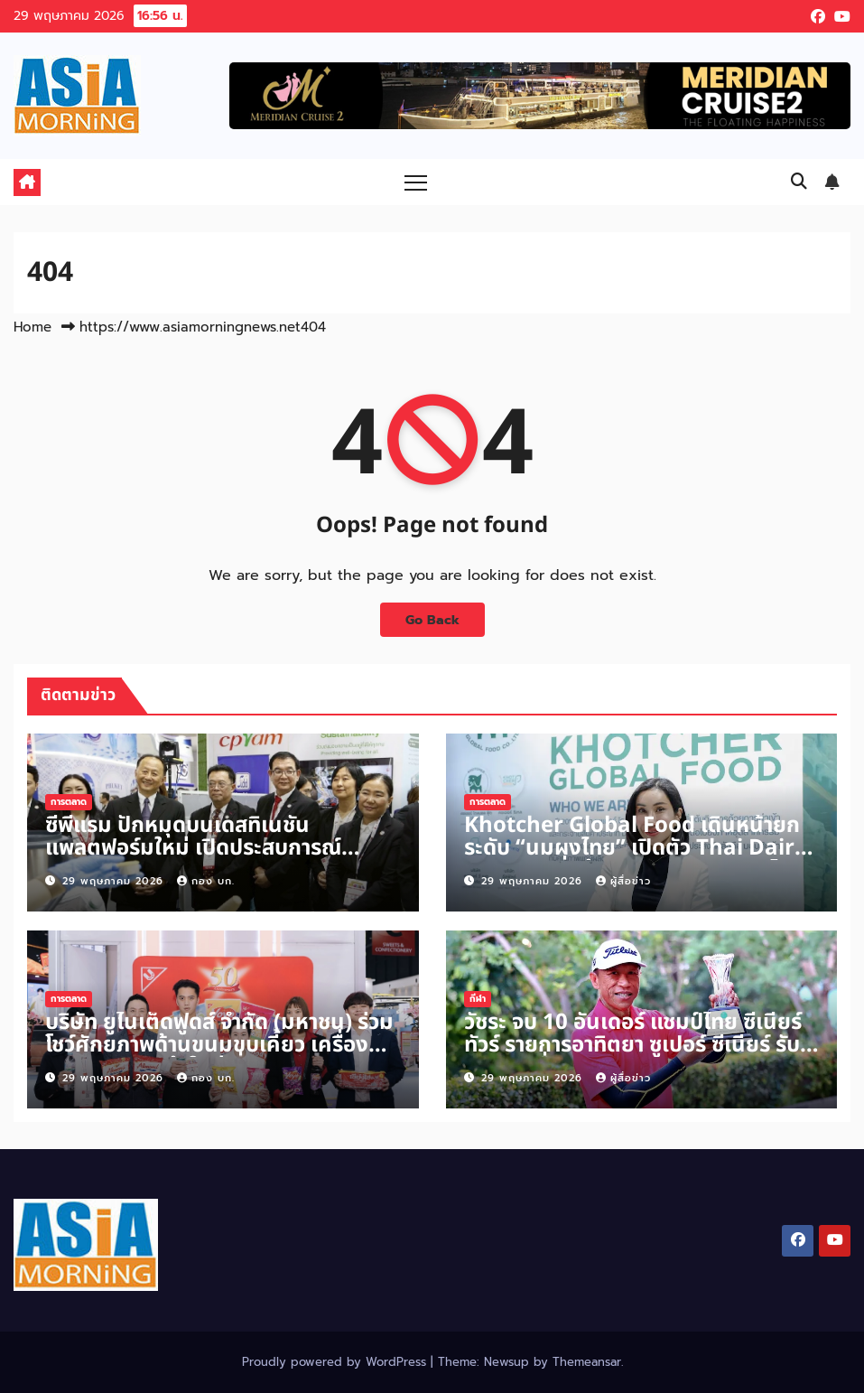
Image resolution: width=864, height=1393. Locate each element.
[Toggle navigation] (416, 182)
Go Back (432, 620)
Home (32, 327)
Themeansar (587, 1361)
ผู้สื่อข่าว (623, 881)
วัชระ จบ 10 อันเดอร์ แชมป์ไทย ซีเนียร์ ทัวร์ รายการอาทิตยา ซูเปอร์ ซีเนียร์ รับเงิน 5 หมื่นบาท (633, 1045)
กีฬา (477, 998)
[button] (799, 181)
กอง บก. (206, 881)
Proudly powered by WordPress (336, 1361)
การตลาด (69, 802)
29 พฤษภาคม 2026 (115, 881)
